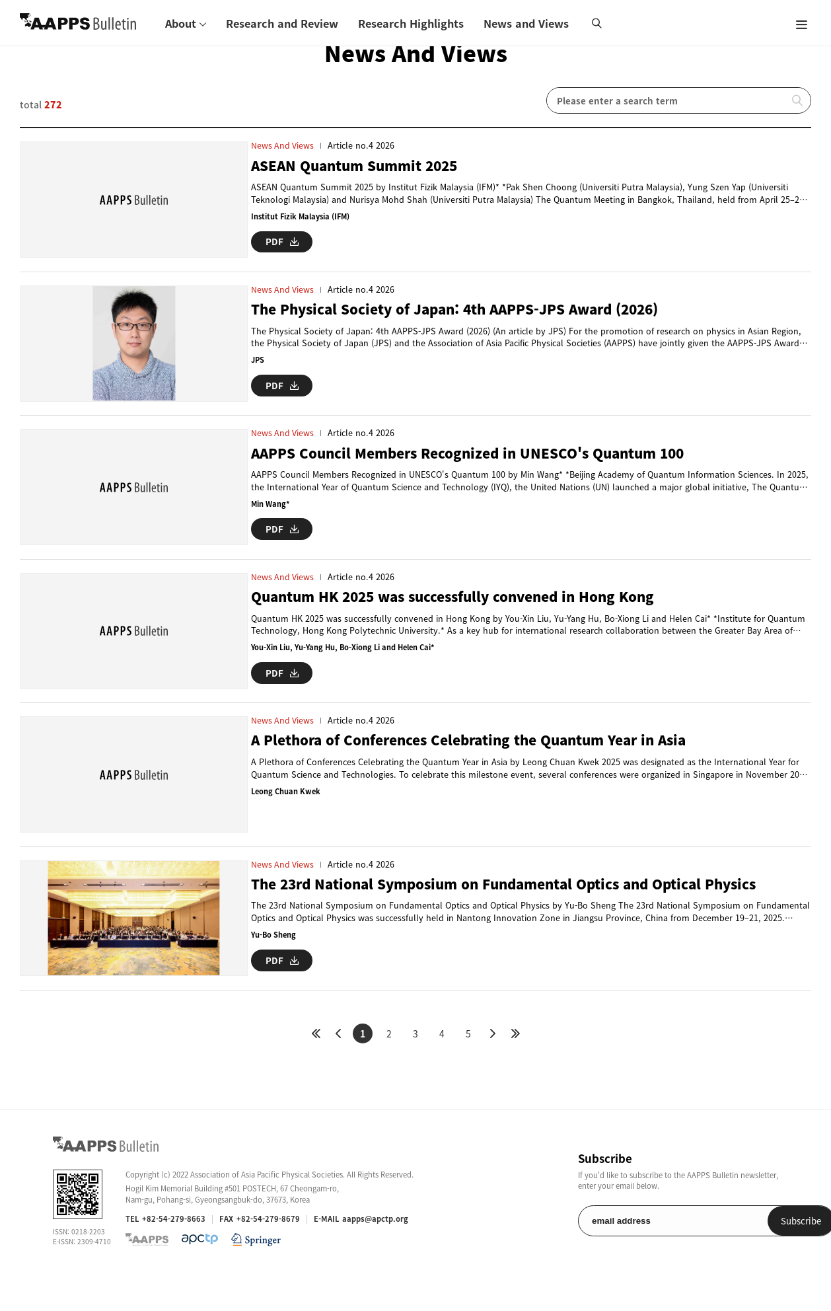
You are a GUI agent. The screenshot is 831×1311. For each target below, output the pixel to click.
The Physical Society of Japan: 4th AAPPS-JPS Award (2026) (462, 315)
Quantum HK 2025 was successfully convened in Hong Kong (462, 613)
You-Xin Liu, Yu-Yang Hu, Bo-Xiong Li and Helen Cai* (345, 664)
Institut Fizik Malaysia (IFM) (302, 216)
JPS (257, 365)
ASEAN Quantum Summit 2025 (359, 165)
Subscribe (744, 1254)
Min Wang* (271, 515)
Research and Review (282, 23)
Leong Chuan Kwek (286, 813)
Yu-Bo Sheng (274, 963)
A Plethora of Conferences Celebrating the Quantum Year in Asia (479, 763)
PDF (282, 241)
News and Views (526, 23)
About (180, 23)
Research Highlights (411, 23)
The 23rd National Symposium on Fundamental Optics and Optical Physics (516, 912)
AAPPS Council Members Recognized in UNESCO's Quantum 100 (476, 464)
